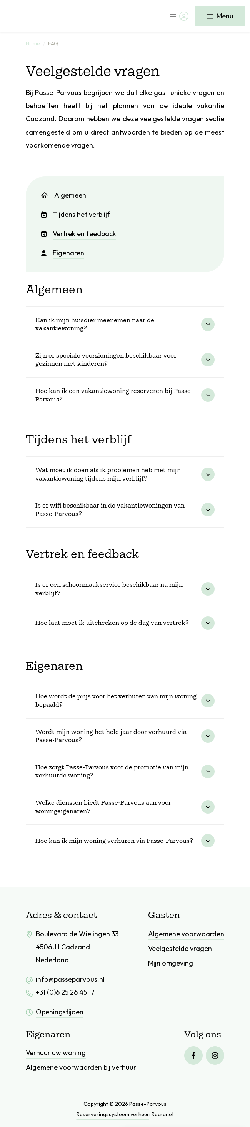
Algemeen (63, 195)
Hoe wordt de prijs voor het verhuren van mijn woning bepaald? (116, 700)
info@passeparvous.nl (70, 979)
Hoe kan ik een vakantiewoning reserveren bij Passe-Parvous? (114, 395)
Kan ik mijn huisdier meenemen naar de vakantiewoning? (94, 324)
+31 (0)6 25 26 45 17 (65, 992)
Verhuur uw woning (56, 1052)
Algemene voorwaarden (186, 933)
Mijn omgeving (170, 963)
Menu (220, 16)
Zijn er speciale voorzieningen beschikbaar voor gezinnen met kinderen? (106, 359)
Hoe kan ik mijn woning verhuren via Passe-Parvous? (114, 840)
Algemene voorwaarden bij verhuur (81, 1067)
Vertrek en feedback (78, 233)
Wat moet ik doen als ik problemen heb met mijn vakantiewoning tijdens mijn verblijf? (108, 474)
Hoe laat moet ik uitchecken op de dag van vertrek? (112, 622)
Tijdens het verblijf (75, 214)
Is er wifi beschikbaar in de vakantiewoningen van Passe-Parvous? (110, 509)
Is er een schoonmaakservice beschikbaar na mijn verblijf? (109, 589)
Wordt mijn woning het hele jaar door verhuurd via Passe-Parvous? (111, 736)
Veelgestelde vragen (180, 948)
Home (33, 43)
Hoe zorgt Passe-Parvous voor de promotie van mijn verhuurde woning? (111, 771)
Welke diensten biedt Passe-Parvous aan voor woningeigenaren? (103, 807)
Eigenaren (62, 252)
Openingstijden (59, 1011)
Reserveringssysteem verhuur (113, 1114)
